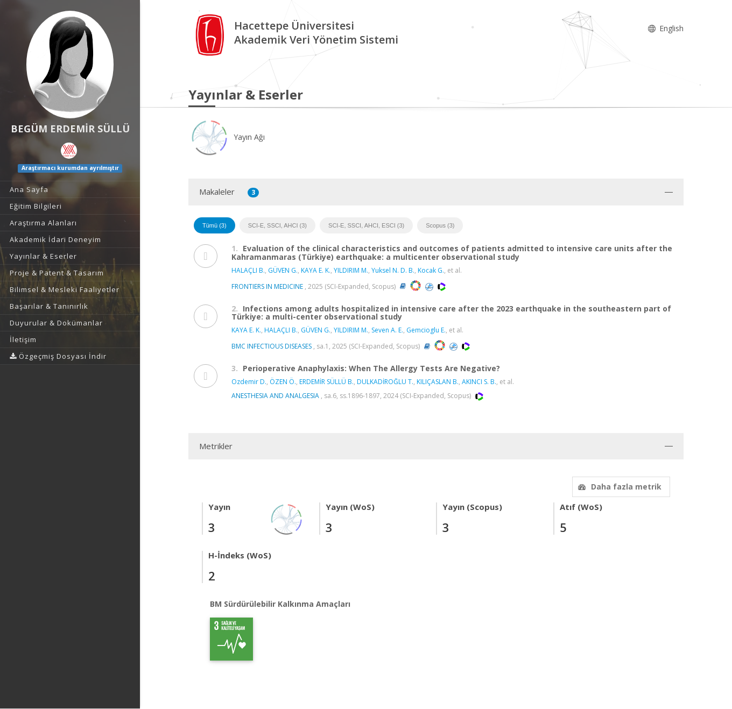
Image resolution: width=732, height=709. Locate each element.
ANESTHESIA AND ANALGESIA (275, 395)
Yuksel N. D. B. (392, 270)
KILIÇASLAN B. (438, 381)
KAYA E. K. (315, 270)
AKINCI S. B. (479, 381)
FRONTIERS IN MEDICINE (267, 285)
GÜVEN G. (283, 270)
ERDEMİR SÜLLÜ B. (326, 381)
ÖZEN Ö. (283, 381)
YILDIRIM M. (351, 270)
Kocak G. (431, 270)
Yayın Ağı (226, 137)
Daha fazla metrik (618, 486)
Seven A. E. (387, 330)
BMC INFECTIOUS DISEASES (271, 346)
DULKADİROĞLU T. (385, 381)
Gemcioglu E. (426, 330)
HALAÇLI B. (248, 270)
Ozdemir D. (248, 381)
